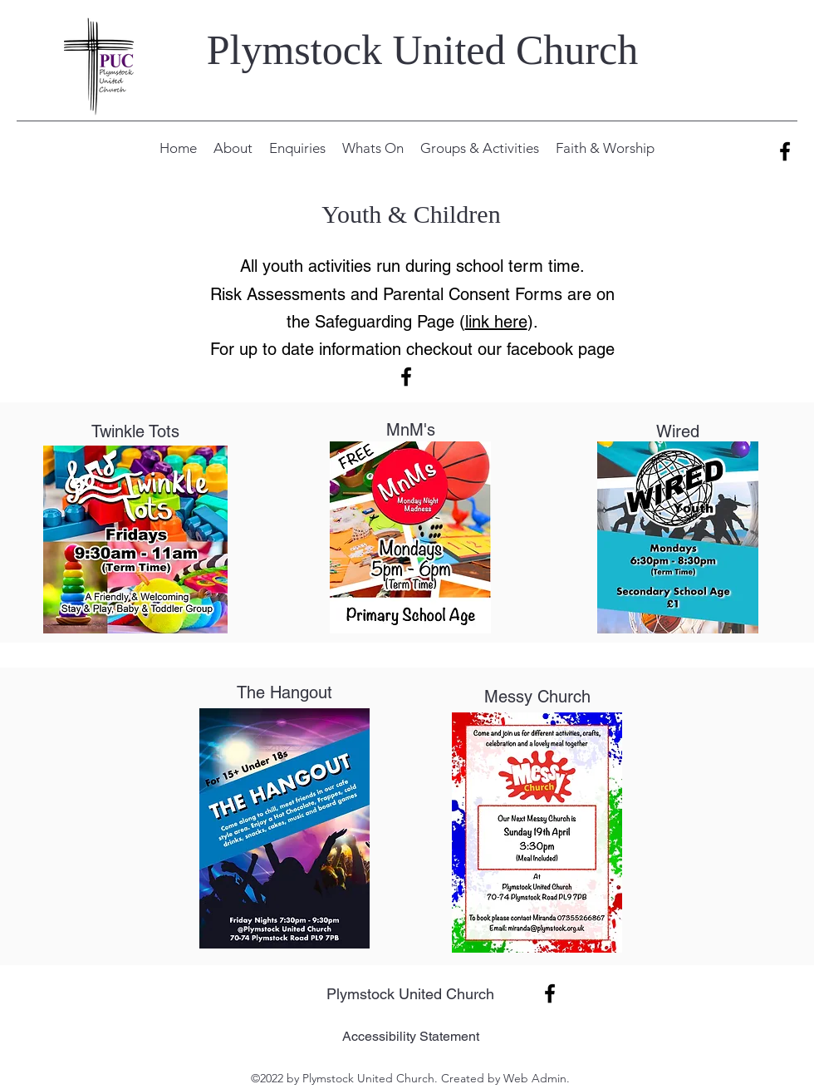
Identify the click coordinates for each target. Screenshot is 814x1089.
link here (496, 322)
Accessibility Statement (410, 1036)
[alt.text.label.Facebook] (784, 151)
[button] (233, 148)
